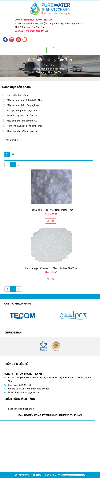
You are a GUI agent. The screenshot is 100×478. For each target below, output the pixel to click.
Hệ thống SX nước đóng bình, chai (22, 125)
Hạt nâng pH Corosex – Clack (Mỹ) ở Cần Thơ (51, 268)
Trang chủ (49, 65)
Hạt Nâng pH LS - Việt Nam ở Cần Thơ (51, 209)
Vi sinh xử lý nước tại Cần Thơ (19, 115)
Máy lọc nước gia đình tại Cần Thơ (22, 100)
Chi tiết (50, 221)
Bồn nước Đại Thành (15, 95)
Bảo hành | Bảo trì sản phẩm (21, 409)
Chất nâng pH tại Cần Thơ (49, 72)
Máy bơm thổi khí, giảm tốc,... (19, 120)
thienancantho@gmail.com (27, 392)
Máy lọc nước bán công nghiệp (20, 105)
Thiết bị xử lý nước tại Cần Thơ (20, 131)
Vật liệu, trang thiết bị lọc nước (48, 68)
